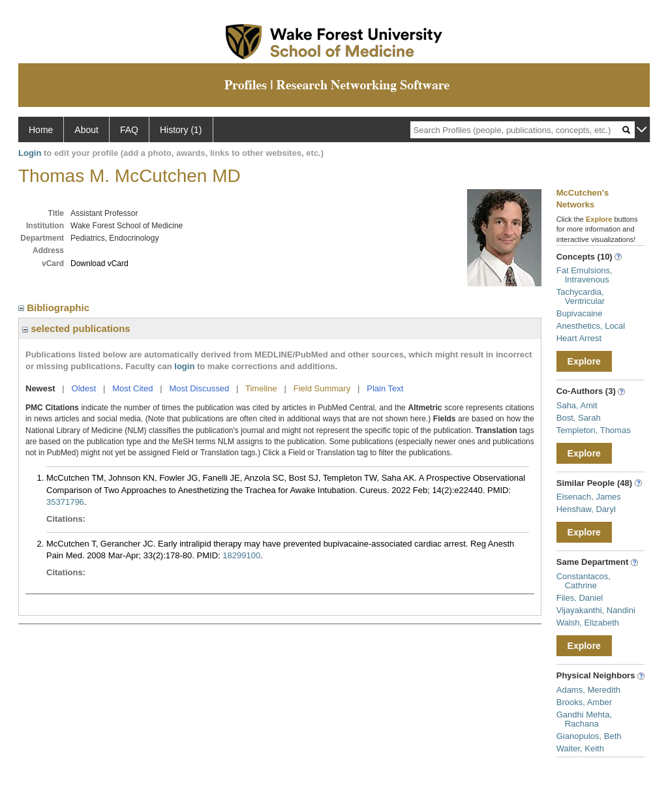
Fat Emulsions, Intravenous (584, 274)
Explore (584, 361)
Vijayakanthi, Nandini (595, 610)
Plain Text (385, 388)
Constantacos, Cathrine (583, 580)
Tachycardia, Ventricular (580, 296)
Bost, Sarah (578, 418)
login (184, 366)
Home (41, 130)
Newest (40, 388)
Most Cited (132, 388)
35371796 (65, 502)
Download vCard (99, 263)
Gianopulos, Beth (589, 736)
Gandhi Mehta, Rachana (584, 719)
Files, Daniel (579, 598)
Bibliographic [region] (55, 307)
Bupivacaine (579, 313)
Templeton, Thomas (593, 430)
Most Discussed (199, 388)
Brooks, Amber (584, 702)
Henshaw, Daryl (586, 509)
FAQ (129, 130)
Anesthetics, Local (591, 326)
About (86, 130)
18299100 (241, 555)
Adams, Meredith (588, 690)
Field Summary (322, 388)
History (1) (181, 130)
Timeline (261, 388)
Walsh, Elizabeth (587, 622)
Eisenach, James (588, 497)
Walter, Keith (580, 748)
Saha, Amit (577, 405)
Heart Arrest (578, 338)
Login (29, 153)
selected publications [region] (76, 328)
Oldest (84, 388)
